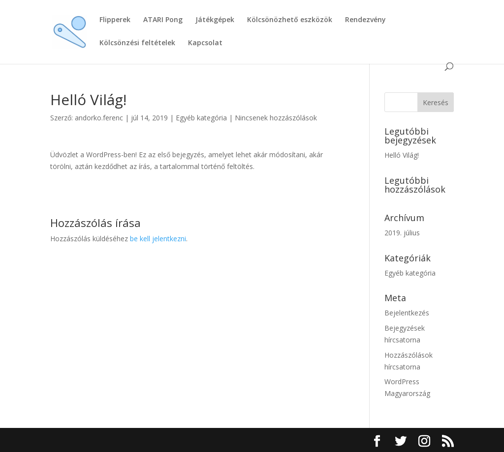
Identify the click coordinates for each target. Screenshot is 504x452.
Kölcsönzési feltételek (137, 43)
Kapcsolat (205, 43)
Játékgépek (214, 20)
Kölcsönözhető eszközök (289, 20)
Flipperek (114, 20)
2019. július (402, 232)
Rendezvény (365, 20)
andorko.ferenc (99, 117)
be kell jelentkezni (158, 238)
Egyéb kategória (201, 117)
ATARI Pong (163, 20)
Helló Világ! (401, 155)
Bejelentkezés (406, 312)
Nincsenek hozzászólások (276, 117)
